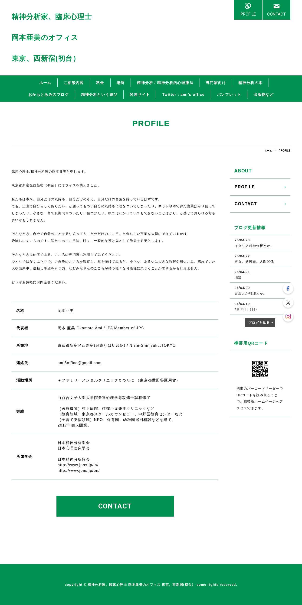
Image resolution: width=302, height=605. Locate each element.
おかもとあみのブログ (48, 95)
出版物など (263, 95)
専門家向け (216, 83)
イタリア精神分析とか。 (254, 246)
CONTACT (276, 14)
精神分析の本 (250, 83)
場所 (121, 83)
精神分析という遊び (99, 95)
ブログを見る (259, 322)
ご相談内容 (74, 83)
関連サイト (140, 95)
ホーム (45, 83)
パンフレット (229, 95)
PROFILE (248, 14)
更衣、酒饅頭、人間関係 (254, 261)
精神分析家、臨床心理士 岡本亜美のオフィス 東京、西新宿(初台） (52, 37)
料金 (100, 83)
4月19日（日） (247, 309)
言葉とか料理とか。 (251, 293)
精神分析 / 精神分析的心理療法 (165, 83)
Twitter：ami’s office (183, 95)
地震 (238, 277)
